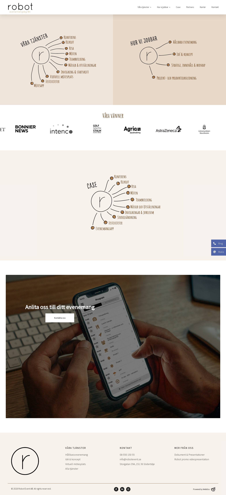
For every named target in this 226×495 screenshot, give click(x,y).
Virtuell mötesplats (61, 77)
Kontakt (215, 7)
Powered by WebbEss (204, 489)
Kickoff (70, 42)
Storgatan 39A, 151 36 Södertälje (137, 464)
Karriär (203, 7)
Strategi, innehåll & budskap (188, 65)
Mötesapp (39, 85)
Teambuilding (77, 59)
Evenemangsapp (105, 228)
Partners (190, 7)
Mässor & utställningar (82, 65)
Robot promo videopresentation (191, 459)
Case (178, 7)
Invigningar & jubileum (139, 212)
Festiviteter (52, 81)
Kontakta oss (60, 318)
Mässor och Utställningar (145, 207)
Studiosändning (127, 217)
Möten (73, 54)
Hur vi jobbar (162, 7)
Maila (218, 251)
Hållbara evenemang (185, 42)
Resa (71, 48)
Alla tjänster (71, 468)
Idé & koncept (185, 54)
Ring (218, 243)
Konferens (70, 37)
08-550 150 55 (127, 454)
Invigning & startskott (75, 72)
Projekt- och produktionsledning (176, 78)
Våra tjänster (143, 7)
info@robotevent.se (130, 459)
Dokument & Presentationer (189, 454)
